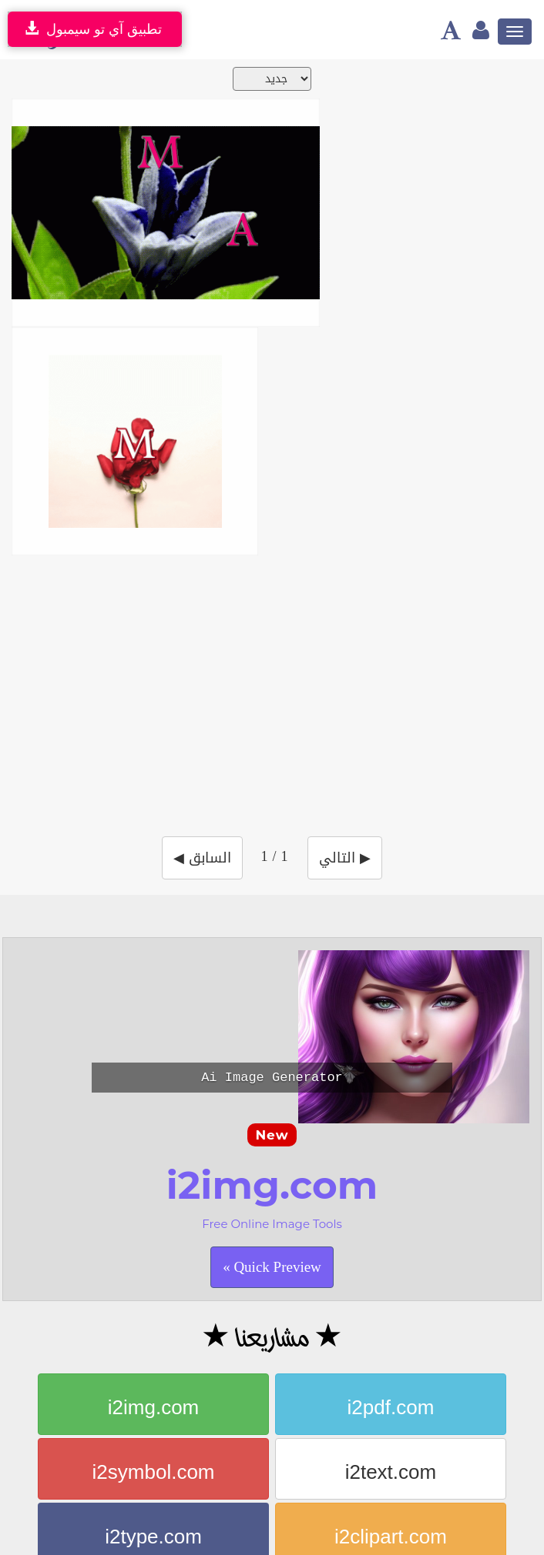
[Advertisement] (278, 686)
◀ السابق (202, 858)
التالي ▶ (345, 858)
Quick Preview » (272, 1267)
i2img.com (153, 1407)
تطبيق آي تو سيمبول (91, 29)
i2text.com (391, 1471)
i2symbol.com (153, 1471)
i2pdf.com (391, 1407)
